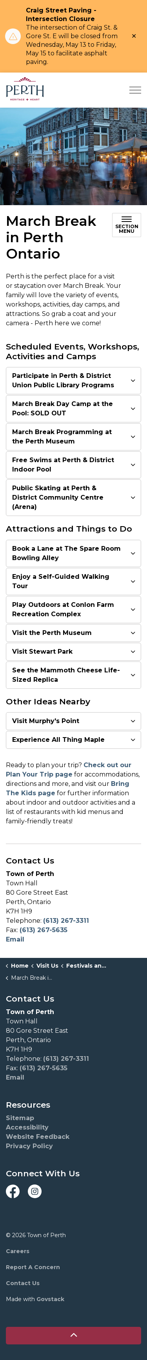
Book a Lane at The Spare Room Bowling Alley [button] (66, 553)
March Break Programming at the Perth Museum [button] (62, 436)
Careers (17, 1251)
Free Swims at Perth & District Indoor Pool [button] (63, 464)
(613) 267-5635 (43, 930)
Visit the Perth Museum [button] (52, 633)
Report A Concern (33, 1267)
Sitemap (20, 1118)
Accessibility (27, 1127)
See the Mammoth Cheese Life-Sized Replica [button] (66, 675)
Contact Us (23, 1283)
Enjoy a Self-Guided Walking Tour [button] (60, 581)
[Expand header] (135, 90)
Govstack (50, 1299)
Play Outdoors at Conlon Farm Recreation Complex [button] (63, 609)
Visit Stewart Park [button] (42, 651)
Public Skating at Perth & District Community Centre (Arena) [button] (57, 497)
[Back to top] (73, 1335)
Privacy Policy (29, 1146)
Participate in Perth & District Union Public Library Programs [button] (63, 380)
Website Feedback (37, 1136)
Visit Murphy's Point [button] (45, 721)
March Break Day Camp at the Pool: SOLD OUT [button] (62, 408)
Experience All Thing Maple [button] (58, 739)
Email (15, 939)
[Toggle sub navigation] (126, 225)
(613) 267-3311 (66, 920)
